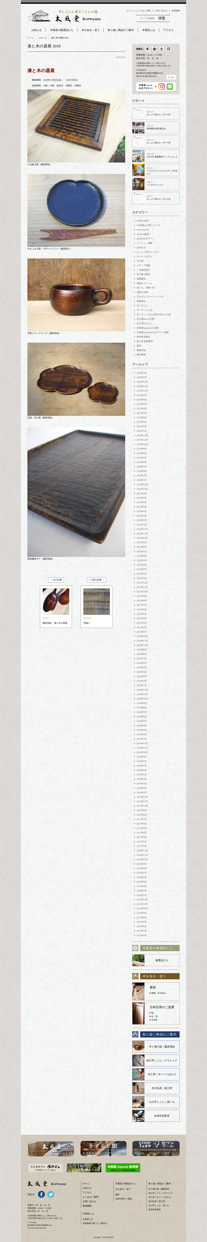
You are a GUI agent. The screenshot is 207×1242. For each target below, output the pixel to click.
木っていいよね (144, 310)
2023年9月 (142, 493)
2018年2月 (142, 788)
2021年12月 (142, 582)
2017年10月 (142, 806)
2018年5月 (142, 774)
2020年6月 (142, 663)
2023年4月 (142, 511)
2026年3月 (142, 373)
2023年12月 (142, 484)
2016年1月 (142, 895)
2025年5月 (142, 413)
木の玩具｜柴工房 (162, 1088)
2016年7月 (142, 872)
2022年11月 (142, 533)
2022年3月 (142, 569)
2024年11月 (142, 439)
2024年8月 (142, 453)
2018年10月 (142, 752)
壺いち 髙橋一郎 (146, 287)
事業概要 (176, 11)
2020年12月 (142, 636)
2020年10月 (142, 645)
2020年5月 (142, 667)
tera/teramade (143, 229)
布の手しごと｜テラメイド (161, 1060)
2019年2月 (142, 734)
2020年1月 (142, 685)
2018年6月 (142, 770)
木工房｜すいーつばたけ (162, 1074)
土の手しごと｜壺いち (162, 1102)
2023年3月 (142, 515)
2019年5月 (142, 721)
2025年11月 (142, 386)
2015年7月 (142, 922)
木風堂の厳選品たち (61, 30)
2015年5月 (142, 931)
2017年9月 (142, 810)
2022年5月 (142, 560)
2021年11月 (142, 587)
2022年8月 (142, 547)
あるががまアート (146, 238)
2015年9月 (142, 913)
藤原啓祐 (141, 350)
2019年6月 (142, 716)
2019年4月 (142, 725)
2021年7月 (142, 605)
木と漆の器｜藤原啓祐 (162, 1046)
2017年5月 (142, 828)
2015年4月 (142, 935)
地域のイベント (144, 283)
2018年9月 (142, 756)
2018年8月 (142, 761)
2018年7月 (142, 765)
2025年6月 (142, 408)
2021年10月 (142, 591)
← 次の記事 (56, 579)
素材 (139, 345)
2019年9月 (142, 703)
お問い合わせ (161, 11)
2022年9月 (142, 542)
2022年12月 (142, 529)
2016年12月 (142, 850)
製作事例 (141, 354)
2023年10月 (142, 489)
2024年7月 (142, 457)
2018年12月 (142, 743)
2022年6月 (142, 556)
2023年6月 (142, 502)
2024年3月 (142, 475)
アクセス (87, 1192)
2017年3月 (142, 837)
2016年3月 (142, 890)
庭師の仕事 (142, 292)
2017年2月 (142, 841)
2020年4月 (142, 672)
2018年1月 (142, 792)
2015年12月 (142, 899)
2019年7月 (142, 712)
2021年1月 (142, 631)
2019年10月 (142, 698)
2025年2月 (142, 426)
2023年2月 (142, 520)
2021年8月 (142, 600)
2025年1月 (142, 431)
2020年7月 (142, 658)
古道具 (154, 1020)
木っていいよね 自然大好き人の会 (154, 314)
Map (172, 77)
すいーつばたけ (144, 256)
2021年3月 (142, 623)
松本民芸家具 (143, 336)
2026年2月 (142, 377)
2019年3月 (142, 730)
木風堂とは (88, 1219)
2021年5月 (142, 614)
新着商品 (141, 301)
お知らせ (36, 30)
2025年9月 (142, 395)
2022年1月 (142, 578)
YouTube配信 (143, 234)
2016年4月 (142, 886)
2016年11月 (142, 855)
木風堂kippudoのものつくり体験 (153, 332)
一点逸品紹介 (143, 270)
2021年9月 (142, 596)
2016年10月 (142, 859)
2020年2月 (142, 681)
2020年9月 (142, 649)
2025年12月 (142, 381)
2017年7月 (142, 819)
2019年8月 (142, 707)
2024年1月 (142, 480)
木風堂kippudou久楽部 (148, 328)
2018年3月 (142, 783)
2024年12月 (142, 435)
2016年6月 (142, 877)
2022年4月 (142, 564)
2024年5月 (142, 466)
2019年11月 (142, 694)
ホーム (129, 11)
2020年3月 (142, 676)
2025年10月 (142, 390)
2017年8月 (142, 814)
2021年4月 (142, 618)
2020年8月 (142, 654)
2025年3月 (142, 422)
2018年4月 (142, 779)
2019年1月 (142, 739)
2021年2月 (142, 627)
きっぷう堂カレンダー (148, 252)
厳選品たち (162, 960)
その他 (140, 261)
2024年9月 (142, 448)
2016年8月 (142, 868)
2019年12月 (142, 689)
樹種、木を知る (158, 993)
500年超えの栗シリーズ (148, 225)
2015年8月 (142, 917)
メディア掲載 (143, 265)
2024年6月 (142, 462)
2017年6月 (142, 823)
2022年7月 (142, 551)
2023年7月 (142, 498)
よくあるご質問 (143, 11)
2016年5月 (142, 881)
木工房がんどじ (144, 323)
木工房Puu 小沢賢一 (146, 319)
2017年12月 (142, 797)
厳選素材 (141, 278)
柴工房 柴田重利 (145, 341)
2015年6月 (142, 926)
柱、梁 (154, 1016)
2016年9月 (142, 864)
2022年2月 (142, 573)
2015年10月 (142, 908)
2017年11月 (142, 801)
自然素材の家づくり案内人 (95, 1223)
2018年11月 (142, 748)
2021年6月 (142, 609)
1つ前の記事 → (96, 579)
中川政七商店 (143, 274)
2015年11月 (142, 904)
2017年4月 (142, 832)
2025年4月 (142, 417)
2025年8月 (142, 399)
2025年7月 (142, 404)
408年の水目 (143, 220)
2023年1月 (142, 524)
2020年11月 (142, 640)
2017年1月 (142, 846)
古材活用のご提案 (123, 1199)
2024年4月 (142, 471)
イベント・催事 (144, 243)
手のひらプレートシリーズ (150, 296)
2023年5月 (142, 506)
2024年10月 (142, 444)
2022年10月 (142, 538)
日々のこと (142, 305)
